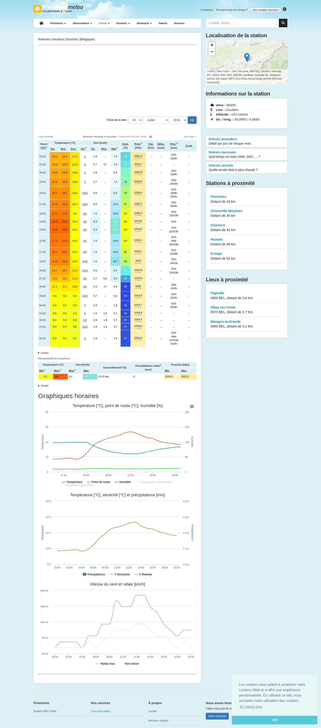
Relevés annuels (247, 168)
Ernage (246, 256)
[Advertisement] (117, 80)
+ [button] (211, 45)
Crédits (152, 711)
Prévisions (58, 23)
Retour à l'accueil (59, 8)
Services (179, 23)
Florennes (246, 199)
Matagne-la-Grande (246, 324)
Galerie (162, 23)
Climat (104, 23)
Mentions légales (158, 720)
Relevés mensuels (247, 154)
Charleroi (246, 227)
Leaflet (210, 71)
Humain (246, 242)
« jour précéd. (46, 136)
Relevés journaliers (247, 141)
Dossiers (123, 23)
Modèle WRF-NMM (44, 711)
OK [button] (274, 720)
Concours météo (101, 711)
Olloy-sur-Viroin (246, 309)
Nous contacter (217, 716)
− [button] (211, 52)
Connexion (207, 9)
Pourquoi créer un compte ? (232, 9)
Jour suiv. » (190, 136)
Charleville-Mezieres (246, 213)
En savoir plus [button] (251, 707)
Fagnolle (246, 295)
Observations (82, 23)
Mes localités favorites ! (265, 9)
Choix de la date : (117, 120)
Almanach (144, 23)
